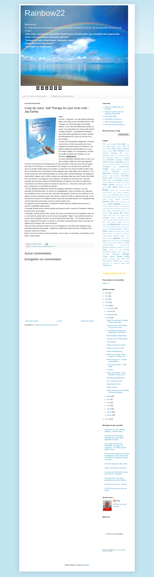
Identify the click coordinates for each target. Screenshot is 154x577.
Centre (105, 162)
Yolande (105, 265)
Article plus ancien (87, 321)
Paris (115, 231)
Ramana (116, 236)
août (109, 318)
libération (109, 211)
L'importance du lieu (114, 384)
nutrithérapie (125, 229)
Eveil (105, 189)
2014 (107, 299)
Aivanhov (114, 144)
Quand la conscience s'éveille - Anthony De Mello (118, 321)
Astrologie (106, 155)
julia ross (126, 206)
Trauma (115, 261)
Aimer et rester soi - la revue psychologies (117, 360)
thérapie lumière (123, 256)
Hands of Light (116, 197)
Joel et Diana (114, 206)
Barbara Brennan (124, 155)
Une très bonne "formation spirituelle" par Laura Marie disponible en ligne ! (114, 438)
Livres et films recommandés (34, 96)
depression (126, 171)
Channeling (119, 162)
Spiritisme (113, 247)
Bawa (104, 157)
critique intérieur (47, 246)
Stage (105, 249)
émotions (126, 180)
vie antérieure (115, 263)
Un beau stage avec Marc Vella (116, 464)
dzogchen (126, 178)
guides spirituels (124, 195)
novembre (111, 308)
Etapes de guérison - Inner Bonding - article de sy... (116, 374)
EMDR (113, 180)
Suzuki (113, 252)
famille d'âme (114, 190)
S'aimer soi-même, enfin (115, 348)
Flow (114, 192)
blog (122, 157)
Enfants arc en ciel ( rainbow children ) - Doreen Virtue (115, 431)
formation (119, 192)
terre (128, 252)
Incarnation (122, 201)
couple (105, 169)
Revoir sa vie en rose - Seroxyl (115, 484)
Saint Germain (125, 238)
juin (108, 399)
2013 (107, 302)
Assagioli (126, 153)
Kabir (104, 208)
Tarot (123, 252)
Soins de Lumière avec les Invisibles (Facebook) (114, 113)
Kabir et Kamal (112, 387)
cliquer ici (106, 283)
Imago (117, 201)
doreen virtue (107, 178)
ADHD (108, 144)
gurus (109, 197)
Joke (120, 206)
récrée (127, 236)
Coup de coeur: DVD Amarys (117, 339)
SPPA (127, 247)
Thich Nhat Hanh (123, 258)
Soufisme (106, 247)
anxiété (127, 151)
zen (110, 265)
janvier (109, 415)
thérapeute (116, 254)
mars (109, 409)
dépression (106, 173)
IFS (54, 246)
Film (127, 190)
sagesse (116, 238)
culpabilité (126, 169)
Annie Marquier (118, 151)
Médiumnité (115, 224)
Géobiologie (126, 192)
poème (105, 233)
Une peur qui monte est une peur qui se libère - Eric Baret (116, 473)
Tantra (119, 252)
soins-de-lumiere (108, 245)
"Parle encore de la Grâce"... (117, 345)
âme (124, 146)
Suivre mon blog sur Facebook (115, 468)
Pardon (110, 231)
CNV (104, 164)
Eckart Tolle (106, 180)
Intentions (105, 206)
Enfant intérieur (108, 185)
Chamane (111, 162)
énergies (105, 182)
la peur (123, 208)
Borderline (110, 160)
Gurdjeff (105, 197)
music (123, 227)
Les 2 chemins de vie (114, 381)
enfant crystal (125, 182)
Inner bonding (114, 204)
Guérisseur (115, 195)
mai (108, 403)
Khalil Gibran (110, 208)
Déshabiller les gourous (113, 119)
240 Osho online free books (114, 125)
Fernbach (122, 190)
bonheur (126, 157)
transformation (107, 261)
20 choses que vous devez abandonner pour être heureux (115, 479)
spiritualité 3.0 (121, 247)
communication (125, 164)
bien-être (110, 157)
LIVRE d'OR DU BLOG (114, 273)
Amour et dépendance (114, 351)
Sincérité (105, 242)
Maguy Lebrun (107, 215)
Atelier (112, 155)
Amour (119, 149)
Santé (104, 240)
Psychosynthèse (107, 236)
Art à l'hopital (111, 342)
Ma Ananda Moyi (111, 116)
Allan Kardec (111, 146)
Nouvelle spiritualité (114, 229)
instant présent (125, 204)
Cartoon (126, 160)
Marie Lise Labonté (119, 215)
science (112, 240)
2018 (107, 293)
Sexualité (126, 240)
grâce (108, 195)
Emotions (119, 180)
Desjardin (115, 173)
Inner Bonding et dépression (117, 336)
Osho (105, 231)
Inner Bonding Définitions (116, 378)
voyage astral (125, 263)
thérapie (125, 254)
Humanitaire (125, 199)
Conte (114, 166)
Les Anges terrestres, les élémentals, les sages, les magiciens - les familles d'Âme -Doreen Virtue (116, 446)
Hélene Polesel (108, 199)
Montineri (118, 227)
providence (126, 233)
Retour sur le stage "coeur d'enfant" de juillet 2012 (116, 355)
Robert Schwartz (107, 238)
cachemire (119, 160)
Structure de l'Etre (115, 249)
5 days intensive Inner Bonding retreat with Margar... (118, 391)
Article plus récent (31, 321)
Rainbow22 (45, 12)
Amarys (119, 146)
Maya (127, 215)
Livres (123, 211)
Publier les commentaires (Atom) (46, 325)
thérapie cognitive (109, 256)
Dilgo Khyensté (114, 176)
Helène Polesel (125, 197)
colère (118, 164)
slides (115, 242)
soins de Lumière (123, 242)
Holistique (117, 199)
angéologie (125, 148)
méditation (106, 217)
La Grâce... (110, 370)
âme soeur (112, 149)
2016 (107, 296)
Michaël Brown (111, 227)
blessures (116, 157)
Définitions (106, 171)
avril (108, 406)
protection (119, 233)
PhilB (118, 501)
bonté (104, 160)
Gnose (104, 195)
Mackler (126, 213)
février (109, 412)
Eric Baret (112, 187)
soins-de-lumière (124, 245)
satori (108, 240)
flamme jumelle (107, 192)
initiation (105, 204)
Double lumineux (118, 178)
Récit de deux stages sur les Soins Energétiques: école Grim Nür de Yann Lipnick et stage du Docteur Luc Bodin (117, 456)
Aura (116, 155)
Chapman (126, 162)
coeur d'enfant (110, 164)
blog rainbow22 (118, 550)
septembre (111, 315)
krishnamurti (117, 208)
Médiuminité (106, 224)
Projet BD (111, 233)
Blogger (86, 565)
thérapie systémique (109, 258)
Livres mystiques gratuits (113, 122)
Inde (128, 201)
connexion (106, 167)
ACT (104, 144)
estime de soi (124, 187)
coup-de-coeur (36, 246)
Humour (106, 201)
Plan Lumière (125, 231)
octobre (110, 311)
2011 (107, 419)
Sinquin (110, 242)
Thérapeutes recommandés (61, 96)
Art (121, 153)
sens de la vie (119, 240)
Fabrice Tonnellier (107, 551)
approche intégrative (110, 153)
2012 (107, 306)
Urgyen (121, 261)
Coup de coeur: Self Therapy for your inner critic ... (117, 326)
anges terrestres (107, 151)
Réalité (122, 236)
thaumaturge (106, 254)
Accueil (59, 321)
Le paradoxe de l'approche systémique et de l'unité (116, 331)
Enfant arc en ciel (114, 182)
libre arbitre (116, 211)
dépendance (116, 171)
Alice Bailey (121, 144)
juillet (109, 396)
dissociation (125, 176)
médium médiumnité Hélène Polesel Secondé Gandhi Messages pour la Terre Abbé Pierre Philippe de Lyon (116, 220)
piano (119, 231)
